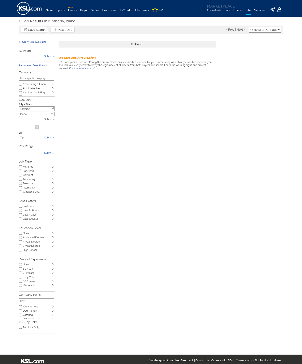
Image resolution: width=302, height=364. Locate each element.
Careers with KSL (247, 360)
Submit (48, 119)
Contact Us (202, 360)
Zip (20, 133)
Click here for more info (82, 68)
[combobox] (37, 114)
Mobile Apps (157, 360)
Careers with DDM (222, 360)
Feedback (187, 360)
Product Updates (270, 360)
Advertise (173, 360)
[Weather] (159, 12)
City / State (25, 104)
